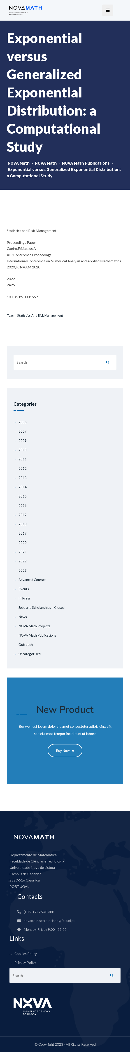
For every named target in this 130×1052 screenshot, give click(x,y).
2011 (23, 459)
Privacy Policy (25, 963)
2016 (23, 505)
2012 (23, 468)
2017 (23, 515)
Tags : (11, 315)
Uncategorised (30, 654)
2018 (23, 524)
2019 (23, 533)
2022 (23, 561)
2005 (23, 422)
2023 (23, 570)
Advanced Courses (32, 580)
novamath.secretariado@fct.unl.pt (49, 921)
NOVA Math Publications (37, 635)
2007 (23, 431)
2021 (23, 552)
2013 (23, 478)
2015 (23, 496)
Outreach (26, 644)
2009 (23, 440)
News (23, 617)
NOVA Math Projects (34, 626)
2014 (23, 487)
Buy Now (65, 751)
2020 (23, 542)
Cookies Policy (25, 954)
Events (24, 589)
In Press (25, 598)
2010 (23, 450)
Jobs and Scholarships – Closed (42, 607)
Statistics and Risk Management (40, 315)
